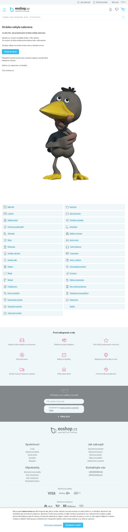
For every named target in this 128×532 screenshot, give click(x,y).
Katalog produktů (32, 452)
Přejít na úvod (10, 52)
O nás (32, 449)
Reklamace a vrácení (96, 461)
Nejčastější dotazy (32, 481)
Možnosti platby (95, 455)
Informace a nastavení (53, 525)
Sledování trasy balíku (32, 472)
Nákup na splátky (95, 458)
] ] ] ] (123, 2)
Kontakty (32, 458)
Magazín (32, 461)
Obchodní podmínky (96, 449)
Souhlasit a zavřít (73, 525)
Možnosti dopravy (96, 452)
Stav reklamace (32, 478)
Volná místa (32, 455)
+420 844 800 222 (96, 472)
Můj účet (115, 2)
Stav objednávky (32, 475)
